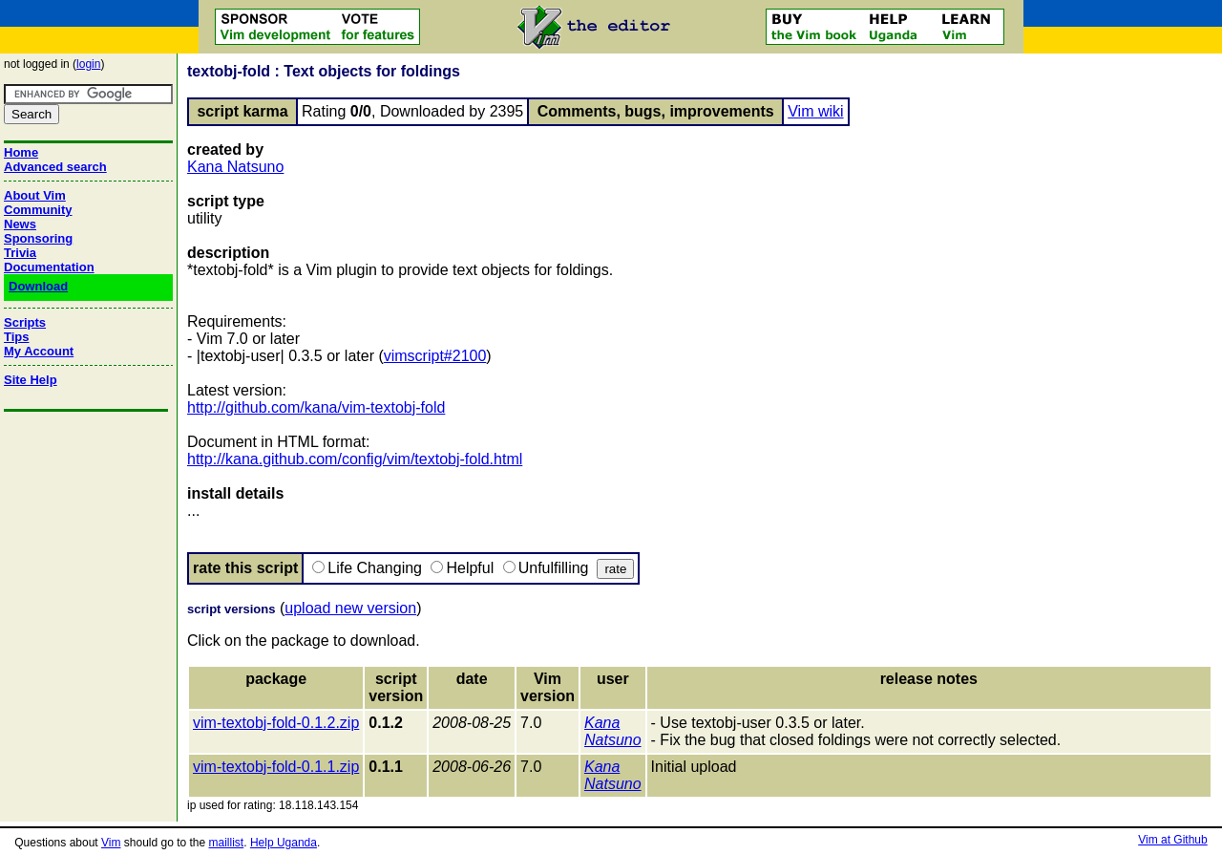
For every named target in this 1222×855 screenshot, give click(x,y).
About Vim (35, 195)
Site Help (30, 380)
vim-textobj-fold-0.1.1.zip (276, 767)
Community (38, 210)
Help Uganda (283, 842)
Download (38, 286)
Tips (17, 337)
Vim (110, 842)
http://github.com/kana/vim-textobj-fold (316, 407)
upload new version (350, 608)
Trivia (20, 253)
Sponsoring (38, 238)
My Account (39, 351)
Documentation (49, 267)
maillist (226, 842)
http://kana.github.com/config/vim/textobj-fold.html (354, 459)
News (20, 224)
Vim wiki (815, 111)
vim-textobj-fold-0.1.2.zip (276, 723)
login (88, 64)
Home (21, 152)
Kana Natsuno (235, 167)
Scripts (25, 322)
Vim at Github (1172, 839)
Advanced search (55, 167)
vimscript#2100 (435, 356)
